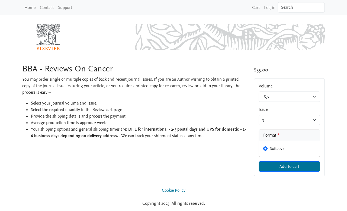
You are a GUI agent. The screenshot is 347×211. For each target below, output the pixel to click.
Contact (47, 8)
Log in (269, 8)
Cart (256, 8)
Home (30, 8)
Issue (263, 109)
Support (65, 8)
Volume (265, 86)
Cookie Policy (173, 190)
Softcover (278, 149)
